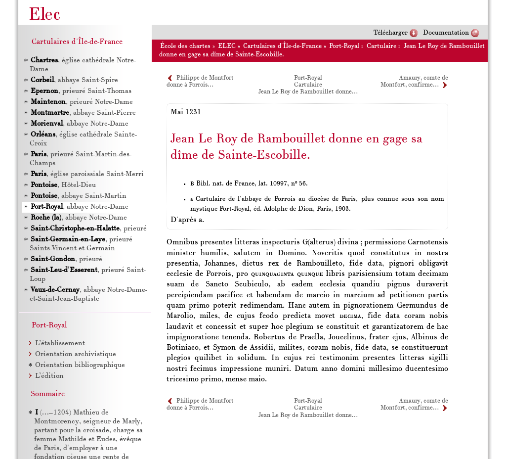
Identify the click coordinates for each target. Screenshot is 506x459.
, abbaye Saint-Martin (78, 196)
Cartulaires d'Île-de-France (282, 46)
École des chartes (185, 46)
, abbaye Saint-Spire (74, 80)
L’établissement (60, 343)
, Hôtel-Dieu (63, 185)
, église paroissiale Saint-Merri (87, 174)
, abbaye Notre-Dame (79, 124)
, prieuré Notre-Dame (82, 102)
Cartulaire (381, 46)
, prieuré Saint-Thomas (81, 91)
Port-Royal (344, 46)
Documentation (446, 33)
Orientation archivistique (75, 354)
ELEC (227, 46)
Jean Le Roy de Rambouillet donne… (307, 92)
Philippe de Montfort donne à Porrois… (200, 404)
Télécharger (391, 33)
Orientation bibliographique (80, 365)
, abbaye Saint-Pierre (83, 113)
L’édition (49, 376)
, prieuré (89, 228)
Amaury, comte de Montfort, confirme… (414, 404)
